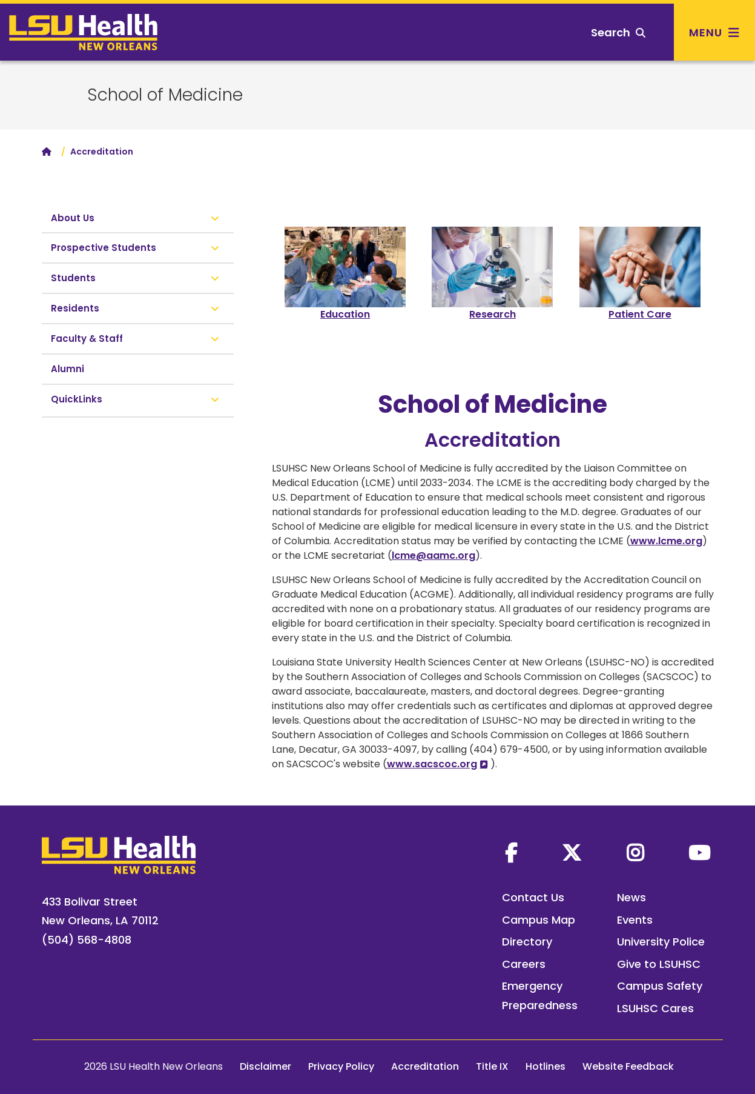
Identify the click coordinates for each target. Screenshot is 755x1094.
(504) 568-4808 (86, 939)
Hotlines (545, 1066)
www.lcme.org (666, 541)
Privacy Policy (341, 1066)
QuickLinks (78, 399)
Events (635, 919)
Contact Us (533, 897)
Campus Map (538, 919)
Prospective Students (103, 247)
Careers (524, 964)
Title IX (492, 1066)
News (631, 897)
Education (345, 314)
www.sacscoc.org (432, 764)
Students (73, 278)
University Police (661, 941)
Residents (75, 308)
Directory (527, 941)
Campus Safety (659, 985)
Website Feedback (628, 1066)
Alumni (67, 368)
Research (492, 314)
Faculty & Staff (87, 338)
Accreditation (425, 1066)
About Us (72, 218)
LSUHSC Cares (655, 1008)
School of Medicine (165, 95)
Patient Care (639, 314)
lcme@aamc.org (433, 555)
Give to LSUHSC (659, 964)
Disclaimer (265, 1066)
